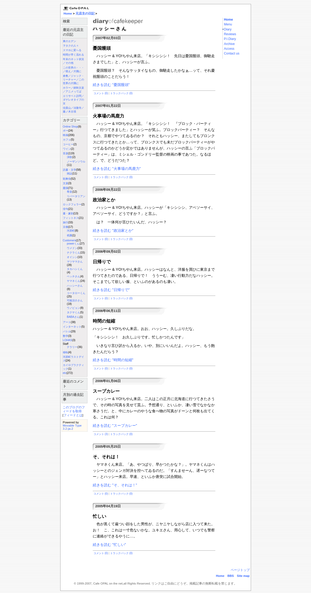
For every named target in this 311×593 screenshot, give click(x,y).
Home (68, 13)
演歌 (69, 157)
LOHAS (67, 340)
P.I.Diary (230, 39)
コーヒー (68, 144)
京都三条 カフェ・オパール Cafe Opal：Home (75, 7)
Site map (243, 575)
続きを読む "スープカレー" (115, 425)
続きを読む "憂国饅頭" (111, 85)
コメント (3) (101, 434)
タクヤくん (73, 312)
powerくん (73, 243)
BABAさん (73, 316)
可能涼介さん (75, 300)
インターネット (72, 326)
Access (229, 49)
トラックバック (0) (121, 93)
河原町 (71, 230)
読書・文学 (69, 169)
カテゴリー (71, 120)
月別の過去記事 (73, 397)
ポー (65, 130)
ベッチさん (73, 276)
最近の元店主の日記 (73, 32)
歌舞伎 (67, 178)
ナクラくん (73, 252)
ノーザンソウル (76, 161)
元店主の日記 (85, 13)
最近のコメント (73, 383)
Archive (229, 44)
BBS (231, 575)
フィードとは (72, 415)
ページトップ (240, 570)
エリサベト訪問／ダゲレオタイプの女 (73, 99)
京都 (65, 226)
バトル (67, 331)
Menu (228, 24)
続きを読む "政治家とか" (113, 230)
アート (67, 322)
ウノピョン (73, 307)
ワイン (67, 148)
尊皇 (69, 191)
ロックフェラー (72, 204)
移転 (65, 352)
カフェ (67, 139)
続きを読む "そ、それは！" (115, 485)
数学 (65, 335)
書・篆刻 (68, 213)
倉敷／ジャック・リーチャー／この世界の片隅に (73, 79)
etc (65, 373)
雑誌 (69, 173)
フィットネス (71, 217)
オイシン (72, 257)
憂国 (65, 188)
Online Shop (70, 126)
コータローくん (76, 293)
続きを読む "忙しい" (109, 544)
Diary (228, 29)
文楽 (65, 183)
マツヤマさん (75, 261)
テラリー (72, 347)
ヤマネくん (73, 280)
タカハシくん (75, 269)
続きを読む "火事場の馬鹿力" (117, 168)
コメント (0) (101, 93)
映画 (65, 135)
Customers (69, 240)
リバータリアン (76, 196)
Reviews (230, 34)
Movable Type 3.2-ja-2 (72, 427)
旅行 (65, 222)
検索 (66, 21)
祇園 (69, 235)
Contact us (231, 53)
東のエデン (69, 41)
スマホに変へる (72, 50)
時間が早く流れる (73, 54)
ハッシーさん (75, 285)
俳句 (65, 208)
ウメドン (72, 248)
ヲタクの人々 (71, 45)
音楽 (65, 153)
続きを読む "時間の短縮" (113, 360)
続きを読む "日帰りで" (111, 290)
